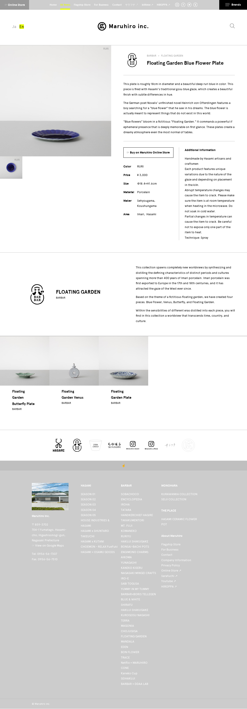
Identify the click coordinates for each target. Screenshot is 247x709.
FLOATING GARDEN (172, 55)
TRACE (125, 657)
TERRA (125, 620)
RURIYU (126, 536)
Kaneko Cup (129, 673)
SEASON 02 (88, 499)
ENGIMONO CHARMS (134, 552)
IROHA (125, 504)
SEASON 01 (88, 494)
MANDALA (127, 641)
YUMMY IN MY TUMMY (135, 589)
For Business (169, 549)
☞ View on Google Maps (48, 545)
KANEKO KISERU (132, 567)
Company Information (176, 560)
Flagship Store (170, 544)
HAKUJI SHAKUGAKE (134, 541)
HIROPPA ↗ (169, 586)
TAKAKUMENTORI (132, 520)
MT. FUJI (126, 525)
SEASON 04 (88, 510)
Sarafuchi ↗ (169, 576)
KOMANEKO (129, 531)
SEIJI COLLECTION (173, 499)
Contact (166, 554)
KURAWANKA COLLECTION (179, 494)
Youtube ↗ (168, 581)
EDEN (124, 647)
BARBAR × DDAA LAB (134, 684)
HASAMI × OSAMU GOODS (98, 552)
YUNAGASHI (129, 562)
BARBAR (151, 55)
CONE (125, 668)
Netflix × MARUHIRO (134, 662)
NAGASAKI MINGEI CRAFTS (138, 573)
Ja (14, 26)
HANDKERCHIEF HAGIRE (137, 515)
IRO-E (125, 578)
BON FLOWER (130, 652)
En (21, 26)
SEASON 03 (88, 504)
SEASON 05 (88, 515)
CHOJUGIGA (129, 631)
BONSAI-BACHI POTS (135, 546)
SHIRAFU (127, 604)
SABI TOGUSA (130, 583)
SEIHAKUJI (128, 678)
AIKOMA (126, 557)
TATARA (126, 510)
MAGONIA (127, 625)
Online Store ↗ (171, 570)
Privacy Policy (170, 565)
